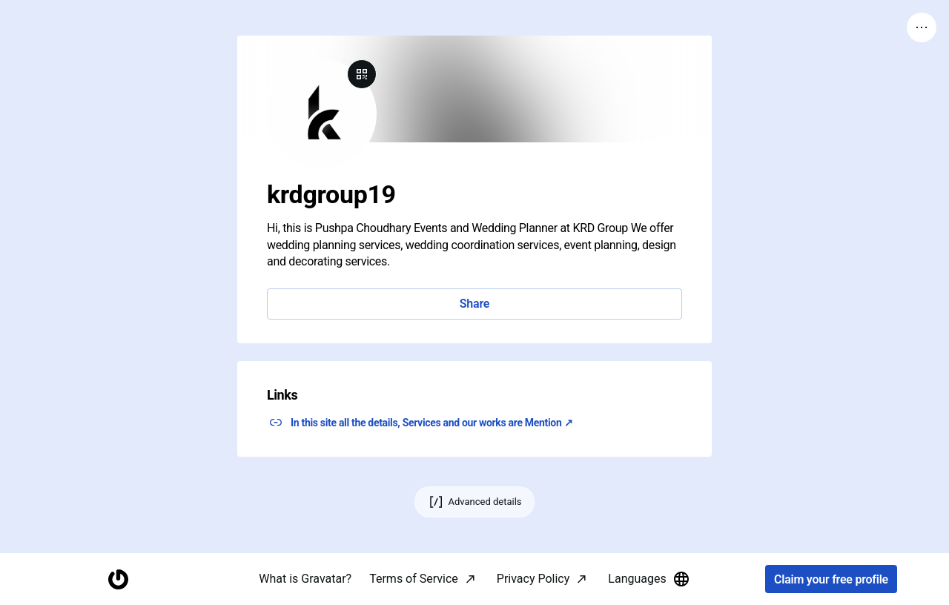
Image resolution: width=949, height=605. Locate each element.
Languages (649, 579)
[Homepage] (117, 579)
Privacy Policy (533, 579)
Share (474, 304)
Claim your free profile (831, 579)
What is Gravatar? (305, 579)
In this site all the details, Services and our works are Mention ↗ (431, 423)
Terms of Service (413, 579)
